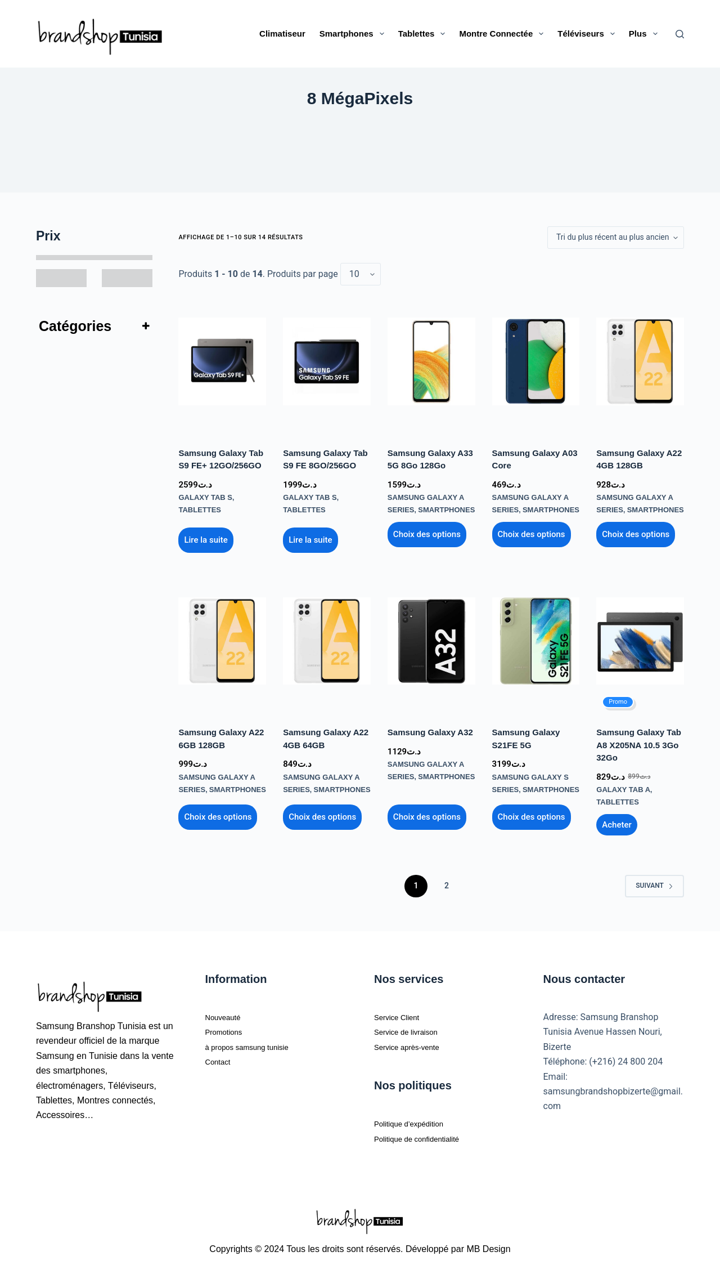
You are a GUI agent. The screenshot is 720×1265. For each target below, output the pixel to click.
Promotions (228, 1027)
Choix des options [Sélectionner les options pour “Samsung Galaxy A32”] (427, 812)
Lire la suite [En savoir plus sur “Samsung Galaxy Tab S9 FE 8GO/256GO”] (310, 538)
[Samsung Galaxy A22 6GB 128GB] (222, 639)
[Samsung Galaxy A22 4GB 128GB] (640, 361)
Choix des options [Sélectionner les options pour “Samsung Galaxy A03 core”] (531, 532)
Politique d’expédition (416, 1119)
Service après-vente (414, 1042)
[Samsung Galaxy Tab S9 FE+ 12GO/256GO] (222, 361)
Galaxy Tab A (621, 786)
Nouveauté (227, 1012)
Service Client (402, 1012)
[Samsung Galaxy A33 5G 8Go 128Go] (431, 361)
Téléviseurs (588, 34)
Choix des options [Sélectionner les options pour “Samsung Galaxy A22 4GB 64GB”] (322, 812)
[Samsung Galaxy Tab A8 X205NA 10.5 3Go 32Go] (640, 639)
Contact (220, 1057)
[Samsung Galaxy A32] (431, 639)
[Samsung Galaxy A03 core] (536, 361)
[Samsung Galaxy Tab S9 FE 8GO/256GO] (327, 361)
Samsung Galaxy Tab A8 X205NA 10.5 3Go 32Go (638, 742)
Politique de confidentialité (426, 1134)
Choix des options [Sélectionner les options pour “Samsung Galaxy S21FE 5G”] (531, 812)
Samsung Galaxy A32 (430, 730)
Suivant (654, 881)
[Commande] (615, 237)
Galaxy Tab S (203, 496)
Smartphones (354, 34)
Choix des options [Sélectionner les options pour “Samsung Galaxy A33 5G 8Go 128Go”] (427, 532)
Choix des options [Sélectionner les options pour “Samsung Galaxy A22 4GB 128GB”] (635, 532)
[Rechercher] (680, 34)
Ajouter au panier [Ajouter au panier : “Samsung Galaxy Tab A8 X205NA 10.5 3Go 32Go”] (616, 820)
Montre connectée (503, 34)
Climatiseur (282, 33)
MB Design (488, 1244)
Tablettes (424, 34)
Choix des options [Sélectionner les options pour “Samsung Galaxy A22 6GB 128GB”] (217, 812)
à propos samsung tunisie (256, 1042)
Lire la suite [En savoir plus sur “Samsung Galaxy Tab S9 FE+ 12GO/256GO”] (205, 538)
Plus (645, 34)
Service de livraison (413, 1027)
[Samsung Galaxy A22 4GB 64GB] (327, 639)
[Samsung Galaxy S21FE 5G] (536, 639)
